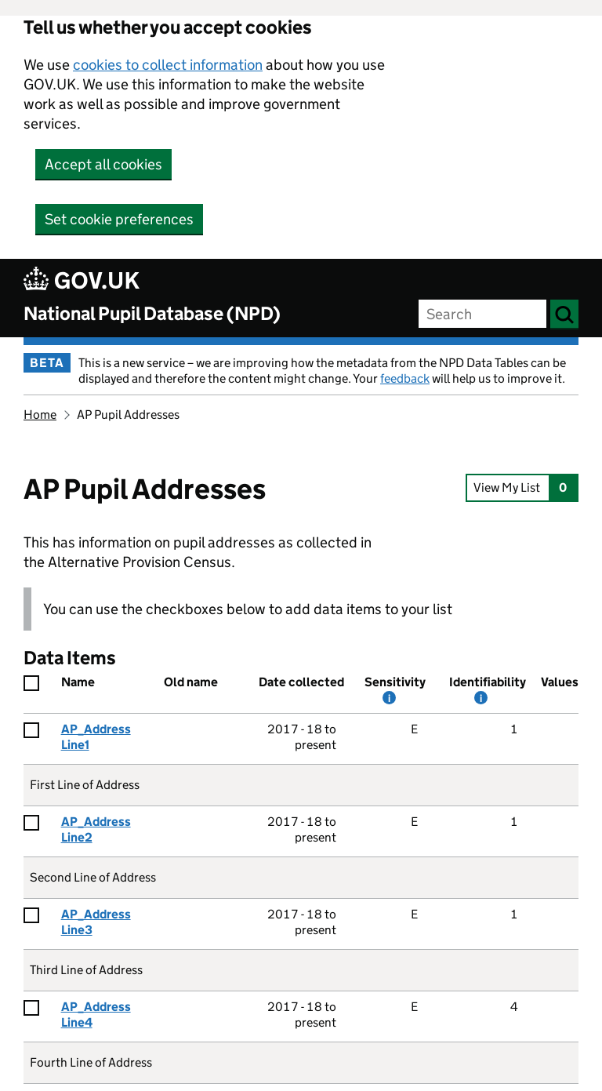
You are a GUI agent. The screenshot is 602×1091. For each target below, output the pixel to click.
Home (40, 414)
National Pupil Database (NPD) (152, 313)
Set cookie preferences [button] (119, 219)
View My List (521, 487)
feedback (405, 378)
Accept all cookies (103, 164)
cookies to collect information (168, 65)
